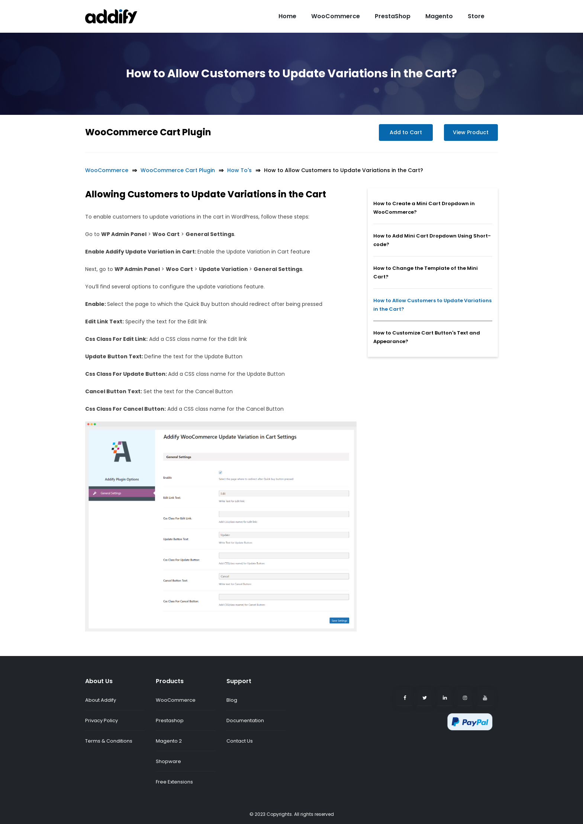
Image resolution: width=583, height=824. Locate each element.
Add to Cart (406, 132)
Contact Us (239, 740)
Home (287, 16)
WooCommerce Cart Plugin (148, 132)
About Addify (100, 700)
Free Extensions (174, 781)
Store (476, 16)
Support (238, 681)
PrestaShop (392, 16)
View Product (471, 132)
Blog (231, 700)
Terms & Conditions (108, 740)
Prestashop (170, 720)
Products (170, 681)
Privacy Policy (101, 720)
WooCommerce (335, 16)
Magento (439, 16)
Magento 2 (169, 740)
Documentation (245, 720)
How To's (239, 170)
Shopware (168, 761)
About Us (99, 681)
